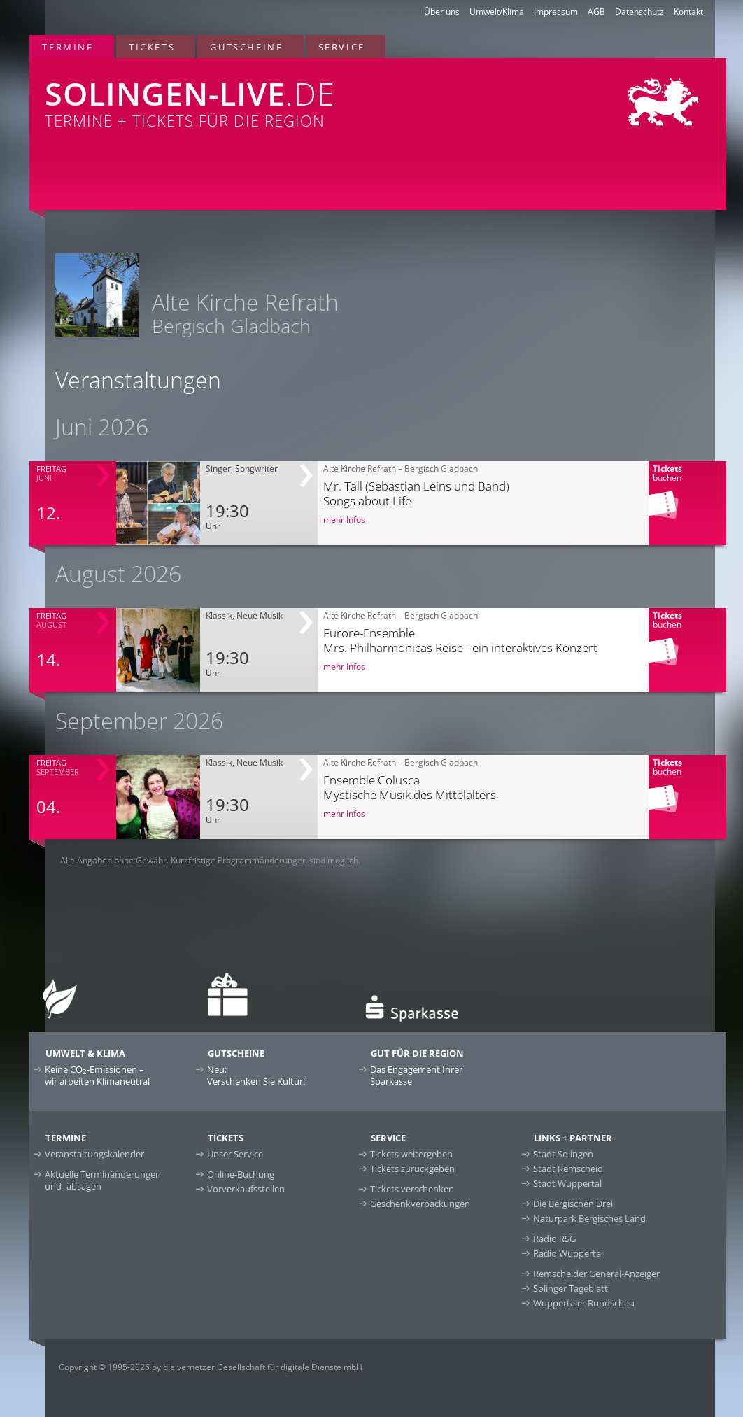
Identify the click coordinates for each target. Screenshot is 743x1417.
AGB (596, 11)
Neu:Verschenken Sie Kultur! (256, 1075)
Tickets (152, 47)
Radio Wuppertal (568, 1253)
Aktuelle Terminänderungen (103, 1180)
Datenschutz (639, 11)
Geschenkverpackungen (420, 1203)
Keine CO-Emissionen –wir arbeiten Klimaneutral (97, 1075)
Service (341, 47)
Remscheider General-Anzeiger (596, 1273)
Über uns (442, 11)
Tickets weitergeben (411, 1154)
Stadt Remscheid (568, 1168)
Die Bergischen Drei (573, 1203)
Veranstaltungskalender (94, 1154)
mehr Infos (344, 519)
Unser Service (235, 1154)
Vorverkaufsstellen (246, 1189)
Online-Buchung (240, 1174)
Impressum (556, 11)
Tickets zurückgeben (412, 1168)
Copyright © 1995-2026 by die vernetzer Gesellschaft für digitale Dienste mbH (210, 1367)
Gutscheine (246, 47)
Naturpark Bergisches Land (589, 1218)
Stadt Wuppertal (567, 1183)
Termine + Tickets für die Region (236, 94)
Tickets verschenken (412, 1189)
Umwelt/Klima (496, 11)
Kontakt (688, 11)
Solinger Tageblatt (570, 1288)
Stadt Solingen (563, 1154)
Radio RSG (554, 1238)
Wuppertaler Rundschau (584, 1303)
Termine (67, 47)
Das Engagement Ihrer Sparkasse (416, 1075)
